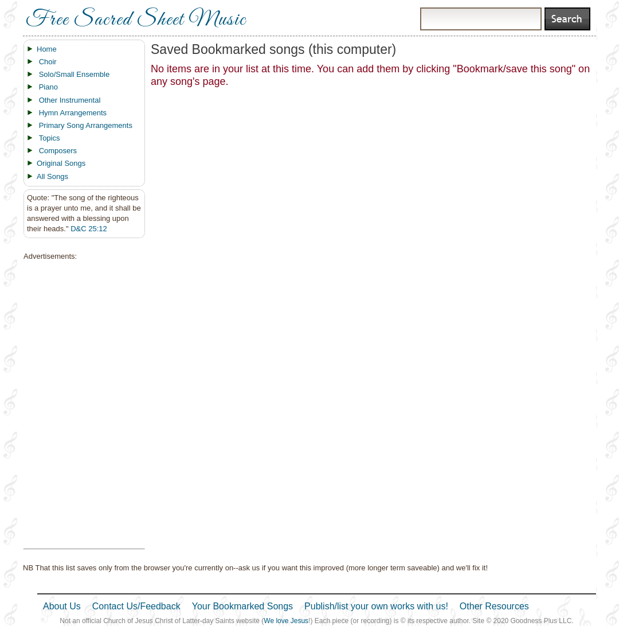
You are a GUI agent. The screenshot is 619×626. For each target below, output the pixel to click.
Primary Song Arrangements (85, 125)
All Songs (52, 176)
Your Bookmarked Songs (242, 606)
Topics (49, 138)
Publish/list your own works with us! (376, 606)
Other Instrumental (70, 100)
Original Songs (61, 163)
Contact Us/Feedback (136, 606)
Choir (48, 61)
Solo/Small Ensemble (74, 74)
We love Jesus (286, 621)
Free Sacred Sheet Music (136, 20)
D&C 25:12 (88, 228)
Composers (58, 150)
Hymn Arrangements (73, 112)
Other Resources (494, 606)
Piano (48, 87)
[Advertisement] (80, 405)
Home (47, 49)
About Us (62, 606)
